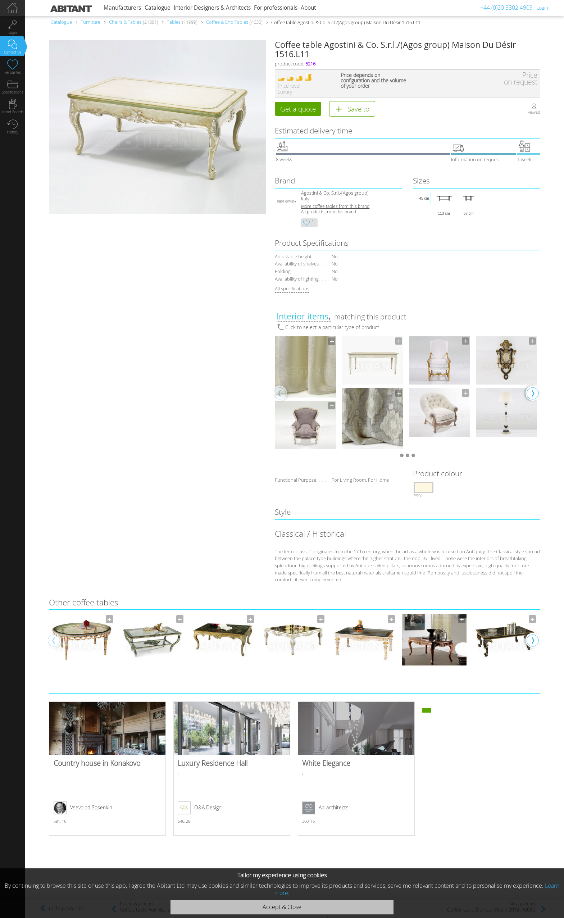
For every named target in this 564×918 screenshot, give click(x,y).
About (308, 8)
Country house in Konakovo (107, 769)
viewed (534, 112)
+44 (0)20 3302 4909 (506, 8)
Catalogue (157, 8)
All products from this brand (328, 212)
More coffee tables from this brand (335, 207)
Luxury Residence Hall (232, 769)
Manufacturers (122, 8)
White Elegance (356, 769)
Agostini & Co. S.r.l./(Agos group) (335, 193)
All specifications (292, 289)
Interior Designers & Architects (212, 8)
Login (542, 7)
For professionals (275, 8)
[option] (305, 393)
